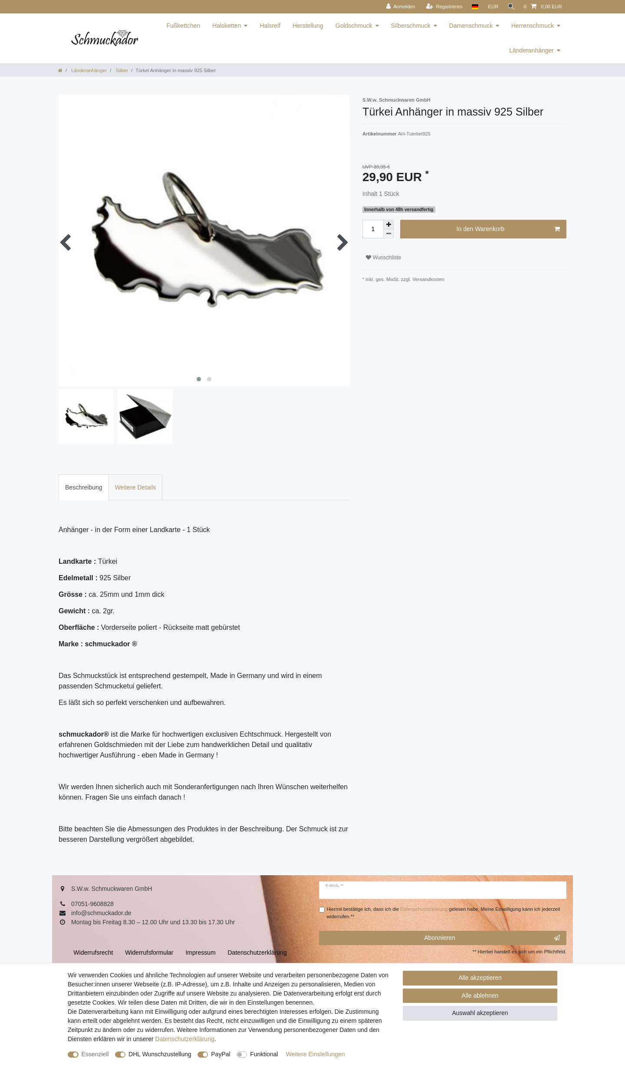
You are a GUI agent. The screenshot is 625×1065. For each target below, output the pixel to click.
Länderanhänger (531, 50)
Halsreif (270, 25)
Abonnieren (492, 938)
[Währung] (492, 6)
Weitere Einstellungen (315, 1054)
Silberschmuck (411, 25)
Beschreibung (83, 487)
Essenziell (95, 1054)
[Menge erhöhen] (388, 224)
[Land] (473, 6)
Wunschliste (383, 258)
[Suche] (510, 6)
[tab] (84, 487)
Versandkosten (427, 279)
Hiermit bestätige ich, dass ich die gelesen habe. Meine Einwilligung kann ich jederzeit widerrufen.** (443, 912)
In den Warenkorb (508, 229)
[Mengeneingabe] (372, 229)
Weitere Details (135, 487)
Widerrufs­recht (93, 952)
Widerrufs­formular (149, 952)
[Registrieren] (442, 6)
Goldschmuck (354, 25)
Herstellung (308, 25)
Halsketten (226, 25)
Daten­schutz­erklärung (184, 1038)
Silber (121, 70)
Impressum (200, 952)
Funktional (264, 1054)
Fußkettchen (183, 25)
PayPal (220, 1054)
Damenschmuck (471, 25)
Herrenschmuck (532, 25)
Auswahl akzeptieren (480, 1012)
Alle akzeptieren (480, 977)
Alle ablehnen (480, 995)
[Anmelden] (399, 6)
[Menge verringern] (388, 233)
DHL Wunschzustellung (159, 1054)
